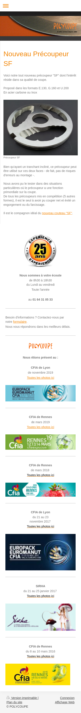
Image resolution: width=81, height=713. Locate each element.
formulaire (20, 321)
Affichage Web (65, 702)
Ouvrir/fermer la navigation (40, 5)
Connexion (67, 698)
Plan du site (14, 702)
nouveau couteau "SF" (57, 213)
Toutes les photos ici (40, 377)
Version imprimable (22, 698)
